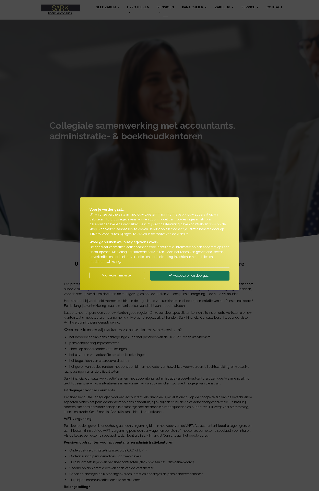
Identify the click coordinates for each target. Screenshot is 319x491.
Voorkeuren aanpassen (117, 275)
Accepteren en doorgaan (189, 275)
